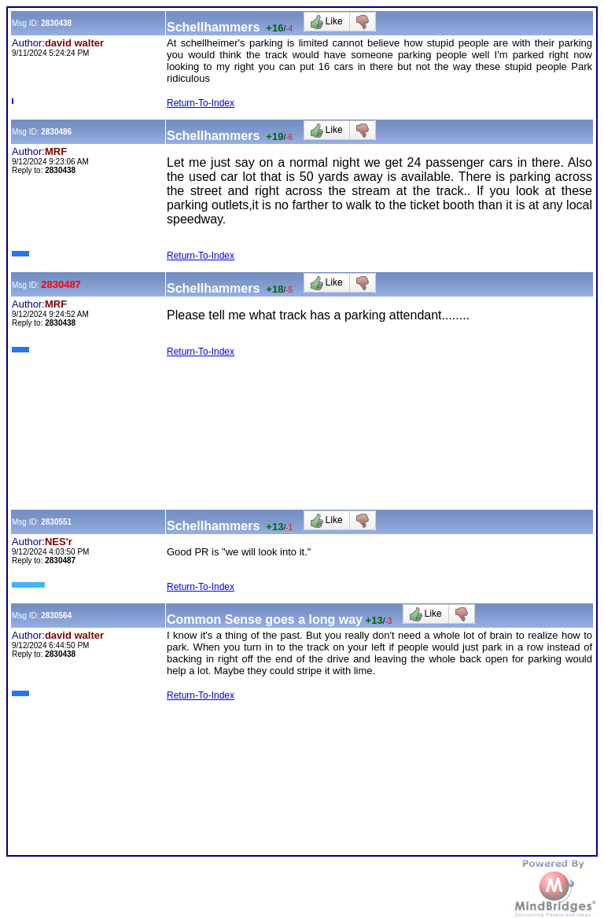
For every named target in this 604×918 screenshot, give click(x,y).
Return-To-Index (200, 103)
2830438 (56, 23)
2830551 (56, 522)
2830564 (56, 615)
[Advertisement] (296, 402)
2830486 (56, 131)
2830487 (61, 284)
